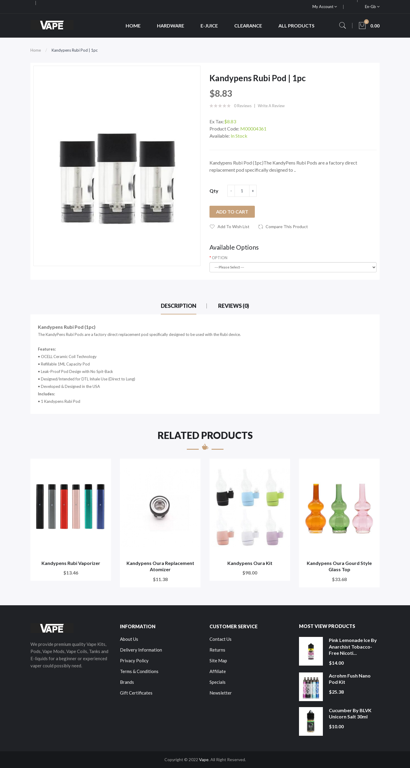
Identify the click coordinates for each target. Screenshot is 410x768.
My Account (324, 6)
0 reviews (243, 105)
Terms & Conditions (139, 671)
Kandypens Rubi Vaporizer (70, 563)
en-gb (372, 6)
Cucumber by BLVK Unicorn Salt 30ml (350, 713)
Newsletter (220, 692)
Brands (127, 682)
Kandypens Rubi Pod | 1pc (75, 50)
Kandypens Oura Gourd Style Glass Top (339, 566)
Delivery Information (141, 649)
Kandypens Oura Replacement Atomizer (160, 566)
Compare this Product (287, 226)
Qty (213, 190)
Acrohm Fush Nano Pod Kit (350, 679)
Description (178, 305)
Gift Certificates (136, 692)
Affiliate (217, 671)
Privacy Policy (134, 660)
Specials (217, 682)
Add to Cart (232, 211)
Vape (204, 759)
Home (35, 50)
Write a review (271, 105)
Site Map (218, 660)
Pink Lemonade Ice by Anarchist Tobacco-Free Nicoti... (353, 646)
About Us (129, 639)
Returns (217, 649)
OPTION (219, 257)
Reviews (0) (233, 305)
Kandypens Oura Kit (249, 563)
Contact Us (220, 639)
